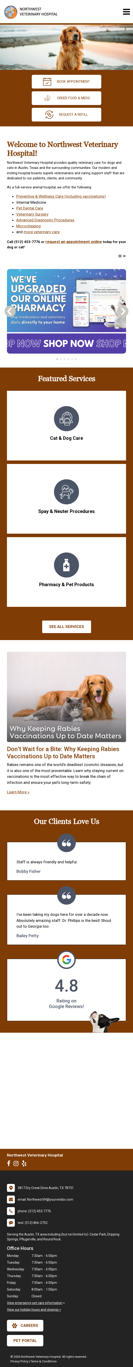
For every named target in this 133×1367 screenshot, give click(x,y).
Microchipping (28, 226)
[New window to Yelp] (25, 1164)
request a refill (66, 115)
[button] (120, 256)
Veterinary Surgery (32, 214)
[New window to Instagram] (17, 1164)
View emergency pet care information (34, 1303)
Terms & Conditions (43, 1361)
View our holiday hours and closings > (34, 1309)
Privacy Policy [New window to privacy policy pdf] (19, 1361)
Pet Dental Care (29, 208)
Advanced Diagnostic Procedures (45, 220)
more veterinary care (42, 232)
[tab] (57, 359)
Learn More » (18, 792)
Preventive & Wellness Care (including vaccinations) (61, 196)
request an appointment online (73, 241)
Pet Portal (25, 1340)
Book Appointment (66, 82)
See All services (66, 626)
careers (25, 1325)
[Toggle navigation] (126, 12)
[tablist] (66, 359)
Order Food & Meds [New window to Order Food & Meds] (66, 98)
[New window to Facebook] (10, 1164)
